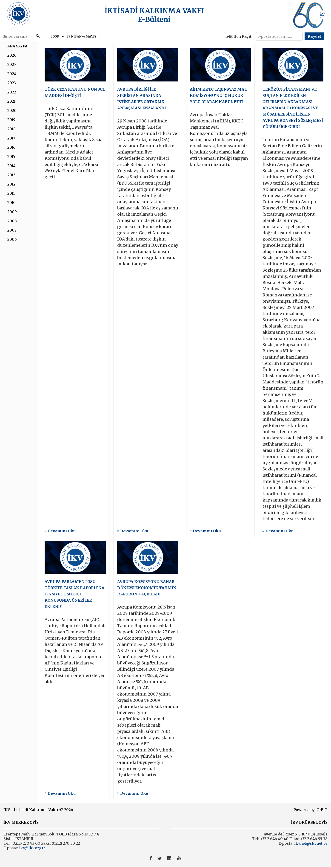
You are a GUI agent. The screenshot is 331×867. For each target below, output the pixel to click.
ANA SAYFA (17, 46)
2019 (11, 119)
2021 (11, 101)
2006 (12, 239)
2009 (12, 211)
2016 (11, 147)
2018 (11, 129)
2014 (11, 165)
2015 (11, 156)
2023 (11, 83)
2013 (11, 175)
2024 (11, 73)
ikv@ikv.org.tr (31, 848)
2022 (11, 92)
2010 (11, 202)
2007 (12, 230)
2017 (11, 138)
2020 (12, 110)
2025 (11, 64)
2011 (11, 193)
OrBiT (322, 809)
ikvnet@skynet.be (311, 843)
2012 (11, 184)
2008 (55, 36)
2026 (11, 55)
